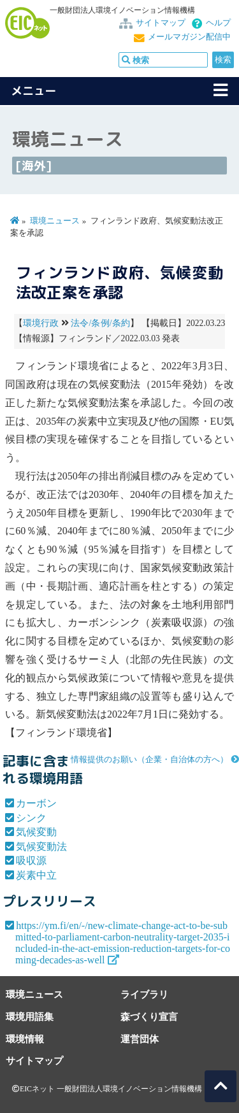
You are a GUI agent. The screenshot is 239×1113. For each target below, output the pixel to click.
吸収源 (31, 860)
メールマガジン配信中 (189, 36)
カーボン (36, 803)
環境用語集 (30, 1016)
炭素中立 (36, 875)
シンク (31, 817)
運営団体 (139, 1038)
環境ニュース (55, 220)
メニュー (33, 91)
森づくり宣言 (149, 1016)
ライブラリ (144, 994)
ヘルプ (218, 22)
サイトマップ (160, 22)
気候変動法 (41, 846)
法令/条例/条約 (100, 323)
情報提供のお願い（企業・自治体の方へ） (149, 759)
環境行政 (41, 323)
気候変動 (36, 831)
